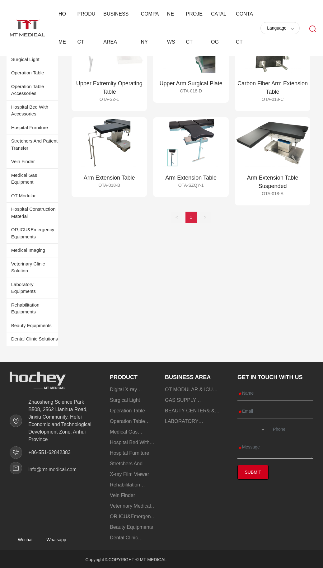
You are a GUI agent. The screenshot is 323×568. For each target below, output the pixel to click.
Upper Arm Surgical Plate (191, 83)
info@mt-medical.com (52, 469)
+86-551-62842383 (49, 452)
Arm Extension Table (109, 178)
